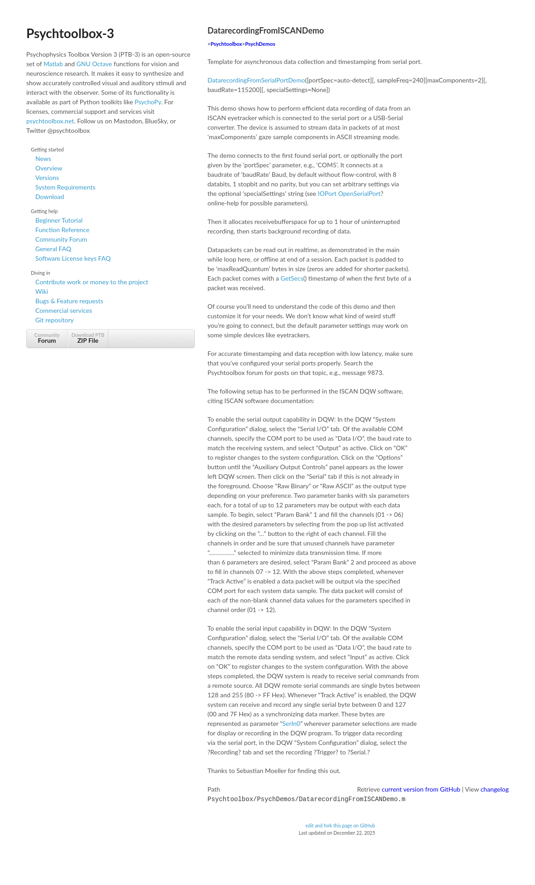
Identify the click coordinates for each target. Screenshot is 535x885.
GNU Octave (94, 64)
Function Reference (62, 229)
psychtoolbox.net (50, 121)
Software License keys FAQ (73, 258)
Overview (49, 168)
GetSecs (291, 278)
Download (49, 196)
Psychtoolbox (226, 44)
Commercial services (63, 310)
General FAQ (53, 249)
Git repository (54, 320)
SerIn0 (291, 723)
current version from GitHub (421, 789)
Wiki (41, 291)
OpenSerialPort (359, 193)
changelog (495, 789)
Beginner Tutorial (58, 220)
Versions (47, 177)
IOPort (327, 193)
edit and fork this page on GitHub (340, 824)
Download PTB (88, 338)
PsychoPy (148, 102)
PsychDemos (260, 44)
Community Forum (61, 239)
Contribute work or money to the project (91, 282)
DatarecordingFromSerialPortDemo (256, 80)
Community (47, 338)
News (43, 158)
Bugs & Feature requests (69, 301)
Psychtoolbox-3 (70, 33)
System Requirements (65, 187)
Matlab (53, 64)
